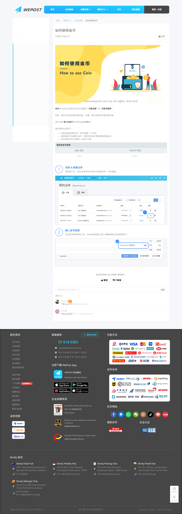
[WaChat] (136, 414)
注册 (160, 9)
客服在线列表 (90, 335)
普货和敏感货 (18, 367)
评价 (119, 9)
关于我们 (16, 342)
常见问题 (16, 375)
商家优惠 (16, 400)
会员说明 (79, 20)
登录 (154, 9)
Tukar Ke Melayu (164, 509)
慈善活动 (16, 392)
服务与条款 (17, 409)
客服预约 (16, 405)
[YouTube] (158, 414)
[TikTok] (150, 414)
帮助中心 (102, 9)
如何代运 (16, 355)
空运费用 (16, 359)
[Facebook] (113, 414)
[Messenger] (121, 414)
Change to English (147, 509)
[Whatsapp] (128, 414)
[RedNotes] (165, 414)
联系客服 (136, 9)
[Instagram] (143, 414)
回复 (163, 290)
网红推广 (16, 396)
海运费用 (16, 363)
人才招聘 (16, 383)
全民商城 (69, 9)
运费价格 (86, 9)
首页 (52, 9)
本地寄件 (16, 350)
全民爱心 (16, 387)
